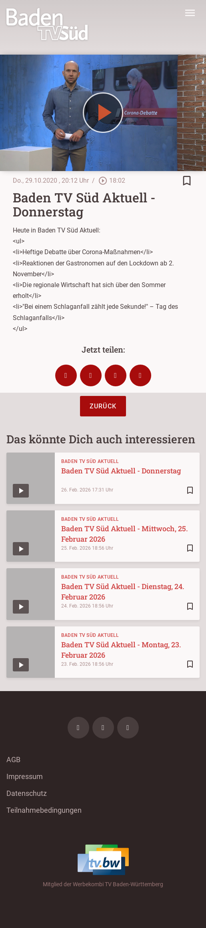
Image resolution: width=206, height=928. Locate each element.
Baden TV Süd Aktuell (90, 461)
